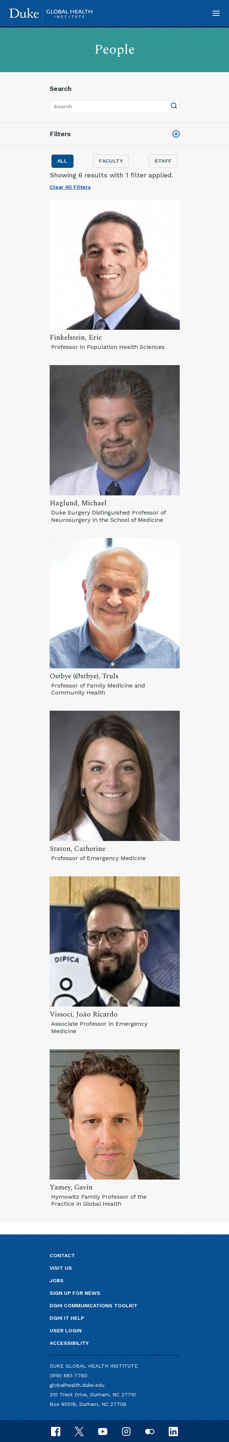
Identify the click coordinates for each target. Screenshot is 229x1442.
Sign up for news (75, 1293)
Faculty (110, 161)
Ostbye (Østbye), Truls (84, 676)
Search (61, 88)
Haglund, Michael (78, 503)
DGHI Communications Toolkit (93, 1305)
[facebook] (55, 1431)
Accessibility (69, 1343)
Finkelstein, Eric (76, 337)
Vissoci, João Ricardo (84, 1014)
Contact (62, 1255)
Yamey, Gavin (71, 1187)
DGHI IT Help (67, 1318)
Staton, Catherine (77, 849)
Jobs (57, 1280)
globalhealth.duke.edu (77, 1385)
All (62, 161)
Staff (163, 161)
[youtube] (102, 1431)
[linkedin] (173, 1431)
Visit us (61, 1268)
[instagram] (126, 1431)
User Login (66, 1330)
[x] (79, 1431)
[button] (216, 13)
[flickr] (149, 1431)
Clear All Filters (70, 187)
